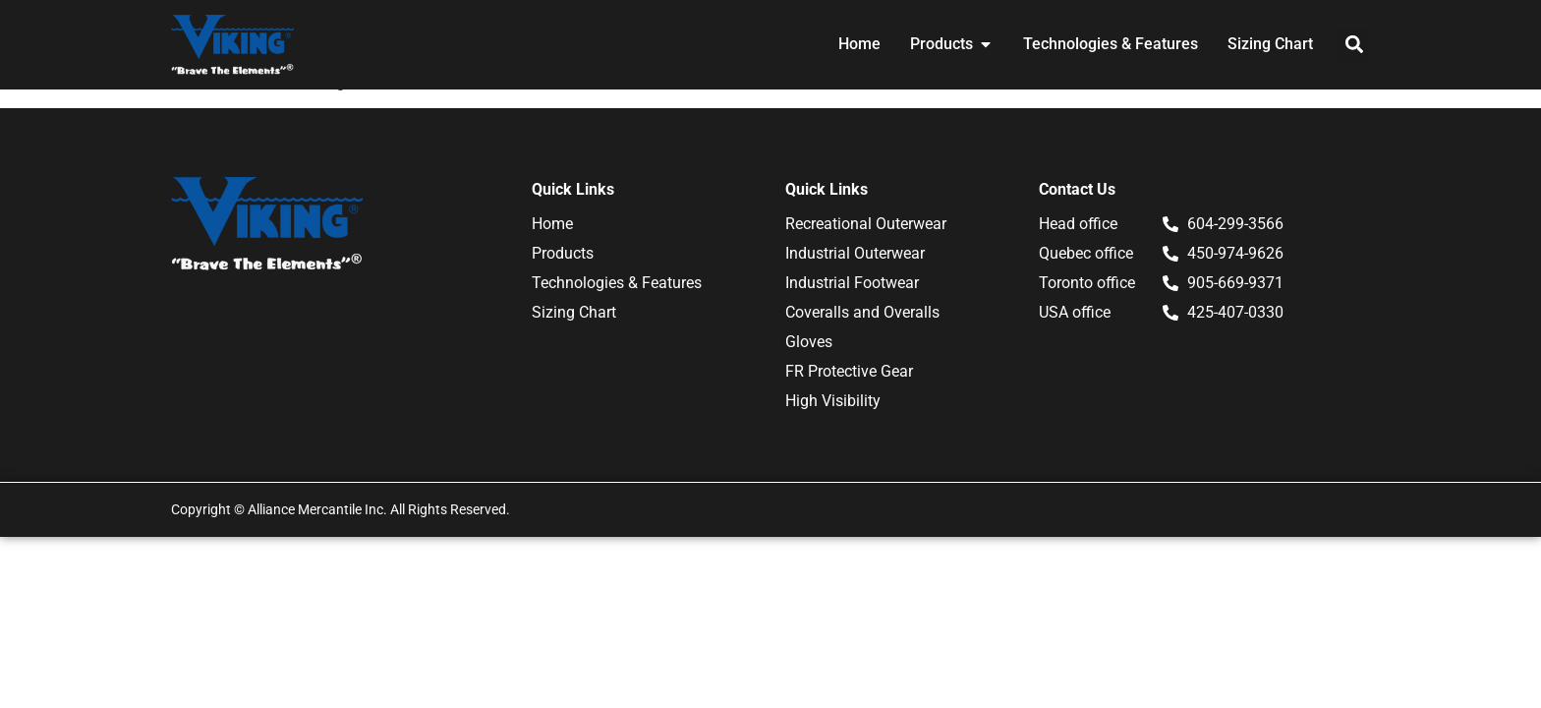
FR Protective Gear (849, 371)
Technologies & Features (617, 282)
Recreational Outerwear (865, 223)
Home (552, 223)
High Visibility (833, 400)
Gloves (808, 341)
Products (563, 253)
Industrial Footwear (852, 282)
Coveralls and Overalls (862, 312)
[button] (1354, 45)
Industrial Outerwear (855, 253)
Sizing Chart (574, 312)
